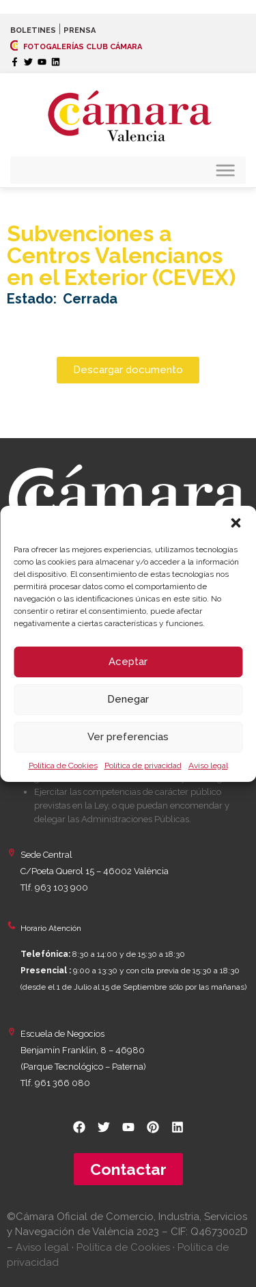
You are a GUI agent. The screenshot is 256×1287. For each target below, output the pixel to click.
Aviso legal (208, 765)
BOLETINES (33, 30)
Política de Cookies (63, 765)
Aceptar (128, 661)
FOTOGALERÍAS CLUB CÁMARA (76, 46)
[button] (235, 523)
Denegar (128, 699)
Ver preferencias (128, 737)
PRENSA (79, 30)
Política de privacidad (143, 765)
